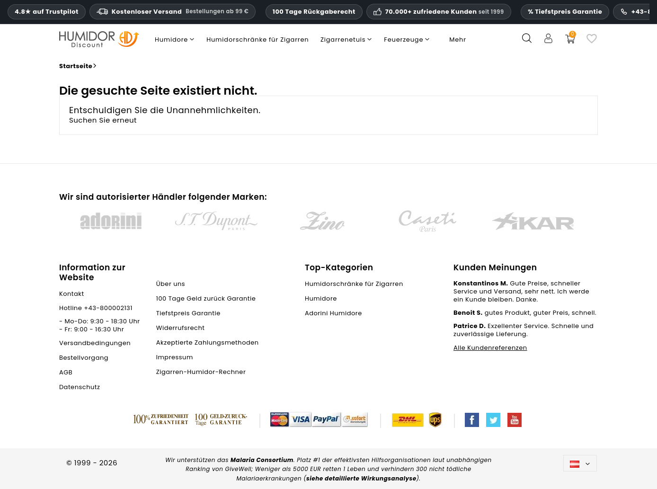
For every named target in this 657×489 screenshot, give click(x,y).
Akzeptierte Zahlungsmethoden (207, 342)
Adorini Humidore (333, 313)
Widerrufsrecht (180, 327)
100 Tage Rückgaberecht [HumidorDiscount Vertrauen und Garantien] (314, 11)
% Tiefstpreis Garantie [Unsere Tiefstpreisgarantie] (565, 11)
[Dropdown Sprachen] (580, 463)
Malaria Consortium (262, 460)
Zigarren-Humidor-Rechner (201, 371)
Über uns (170, 283)
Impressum (174, 357)
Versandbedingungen (95, 342)
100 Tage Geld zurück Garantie (206, 298)
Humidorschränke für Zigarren (354, 283)
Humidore (321, 298)
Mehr (457, 39)
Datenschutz (79, 386)
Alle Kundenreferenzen (490, 347)
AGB (65, 372)
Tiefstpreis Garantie (188, 313)
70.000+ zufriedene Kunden (444, 12)
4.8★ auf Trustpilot (47, 12)
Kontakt (71, 293)
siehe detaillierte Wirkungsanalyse (361, 478)
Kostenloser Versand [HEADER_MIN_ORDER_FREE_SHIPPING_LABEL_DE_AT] (173, 11)
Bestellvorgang (83, 357)
